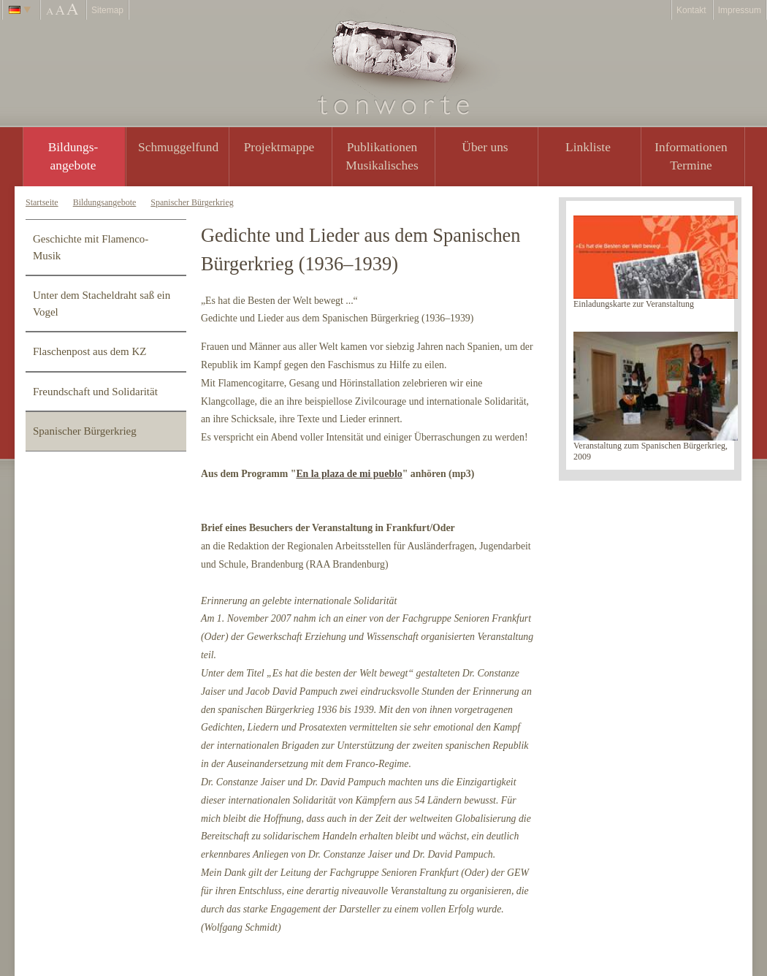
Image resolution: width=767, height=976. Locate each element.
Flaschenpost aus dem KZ (89, 351)
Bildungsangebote (105, 202)
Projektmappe (279, 147)
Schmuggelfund (178, 147)
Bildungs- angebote (73, 156)
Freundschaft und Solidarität (95, 391)
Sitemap (107, 10)
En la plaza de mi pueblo (349, 473)
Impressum (739, 10)
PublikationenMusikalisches (382, 156)
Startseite (42, 202)
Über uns (485, 147)
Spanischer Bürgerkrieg (191, 202)
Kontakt (691, 10)
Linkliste (588, 147)
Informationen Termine (691, 156)
